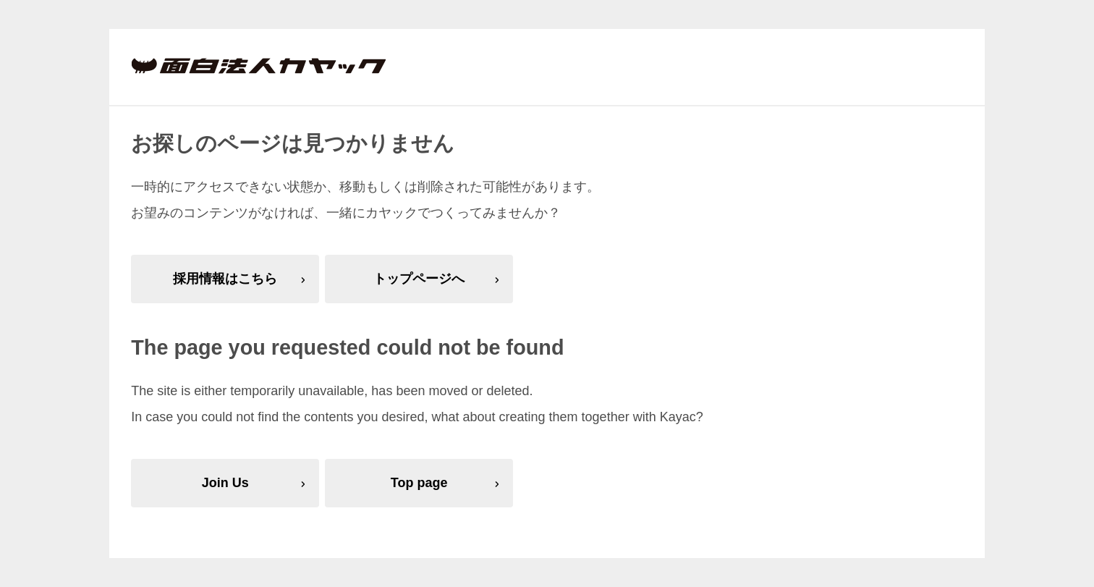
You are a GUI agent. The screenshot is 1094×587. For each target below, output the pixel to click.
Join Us (225, 483)
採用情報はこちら (225, 278)
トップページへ (419, 278)
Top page (419, 483)
